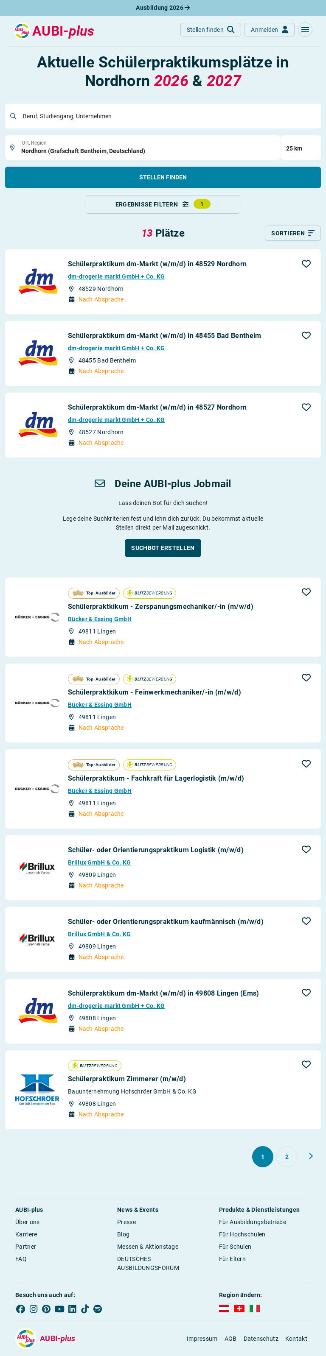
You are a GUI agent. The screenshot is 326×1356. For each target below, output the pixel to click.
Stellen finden (163, 177)
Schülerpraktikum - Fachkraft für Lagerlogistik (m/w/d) (156, 778)
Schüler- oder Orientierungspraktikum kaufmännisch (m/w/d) (166, 922)
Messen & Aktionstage (147, 1246)
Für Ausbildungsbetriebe (252, 1222)
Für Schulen (235, 1246)
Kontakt (296, 1338)
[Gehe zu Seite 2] (287, 1156)
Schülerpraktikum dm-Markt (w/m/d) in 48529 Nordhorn (157, 264)
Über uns (27, 1222)
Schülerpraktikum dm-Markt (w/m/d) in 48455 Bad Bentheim (164, 336)
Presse (126, 1222)
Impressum (202, 1338)
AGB (231, 1338)
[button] (305, 29)
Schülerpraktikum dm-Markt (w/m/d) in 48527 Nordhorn (157, 407)
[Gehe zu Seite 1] (262, 1156)
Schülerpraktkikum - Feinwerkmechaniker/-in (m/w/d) (154, 692)
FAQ (21, 1259)
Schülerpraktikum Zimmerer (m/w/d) (127, 1079)
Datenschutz (261, 1338)
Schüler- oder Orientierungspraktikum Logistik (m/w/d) (156, 850)
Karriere (26, 1234)
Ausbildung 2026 (163, 7)
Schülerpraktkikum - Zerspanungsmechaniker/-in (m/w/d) (160, 607)
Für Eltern (232, 1259)
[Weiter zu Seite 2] (311, 1156)
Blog (123, 1234)
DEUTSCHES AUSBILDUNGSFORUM (148, 1263)
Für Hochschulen (242, 1234)
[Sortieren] (293, 233)
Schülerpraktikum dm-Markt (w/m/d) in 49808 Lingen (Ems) (163, 993)
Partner (25, 1246)
